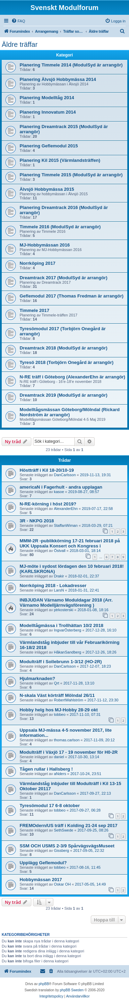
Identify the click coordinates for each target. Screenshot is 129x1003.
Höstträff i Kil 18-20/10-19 (47, 470)
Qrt (56, 683)
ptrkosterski (63, 610)
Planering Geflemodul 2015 (49, 145)
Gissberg (61, 850)
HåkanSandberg (68, 652)
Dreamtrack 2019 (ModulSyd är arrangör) (63, 395)
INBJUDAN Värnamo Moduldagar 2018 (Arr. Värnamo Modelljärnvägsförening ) (66, 602)
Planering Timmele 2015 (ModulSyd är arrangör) (71, 174)
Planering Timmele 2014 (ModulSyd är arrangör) (71, 64)
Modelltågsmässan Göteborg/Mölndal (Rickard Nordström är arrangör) (70, 412)
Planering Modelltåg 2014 (47, 97)
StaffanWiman (66, 525)
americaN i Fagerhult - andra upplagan (61, 487)
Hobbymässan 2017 (41, 879)
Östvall (60, 550)
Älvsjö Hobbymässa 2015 (47, 189)
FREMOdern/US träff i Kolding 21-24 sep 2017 (68, 825)
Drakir (59, 576)
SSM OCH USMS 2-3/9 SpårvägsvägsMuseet (67, 845)
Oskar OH (62, 884)
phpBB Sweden (72, 990)
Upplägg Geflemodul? (43, 862)
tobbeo (60, 714)
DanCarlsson (65, 475)
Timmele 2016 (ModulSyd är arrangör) (60, 226)
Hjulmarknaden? (37, 678)
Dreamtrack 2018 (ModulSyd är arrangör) (63, 348)
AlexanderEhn (66, 508)
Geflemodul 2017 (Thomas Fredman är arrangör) (71, 296)
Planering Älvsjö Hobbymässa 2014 (58, 79)
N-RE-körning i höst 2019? (48, 503)
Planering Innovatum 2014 (48, 112)
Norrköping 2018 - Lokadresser (53, 585)
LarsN (59, 590)
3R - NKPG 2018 (37, 520)
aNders (60, 774)
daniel (59, 757)
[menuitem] (18, 21)
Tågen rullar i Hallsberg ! (46, 769)
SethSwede (63, 830)
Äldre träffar (19, 44)
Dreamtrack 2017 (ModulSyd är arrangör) (63, 277)
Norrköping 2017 (37, 263)
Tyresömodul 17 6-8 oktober (50, 805)
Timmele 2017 (34, 310)
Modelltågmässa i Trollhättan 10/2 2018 (61, 625)
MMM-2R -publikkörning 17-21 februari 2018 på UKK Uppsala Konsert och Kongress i (70, 543)
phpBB (44, 984)
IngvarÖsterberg (67, 630)
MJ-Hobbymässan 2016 (45, 245)
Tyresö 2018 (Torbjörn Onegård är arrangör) (67, 362)
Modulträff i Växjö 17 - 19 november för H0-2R (69, 752)
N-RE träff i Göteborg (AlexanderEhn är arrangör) (72, 376)
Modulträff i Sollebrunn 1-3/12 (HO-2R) (61, 661)
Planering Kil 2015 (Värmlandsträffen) (60, 160)
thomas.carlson (67, 740)
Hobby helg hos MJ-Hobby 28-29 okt (59, 709)
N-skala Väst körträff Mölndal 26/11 (57, 695)
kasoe (59, 492)
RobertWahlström (68, 700)
